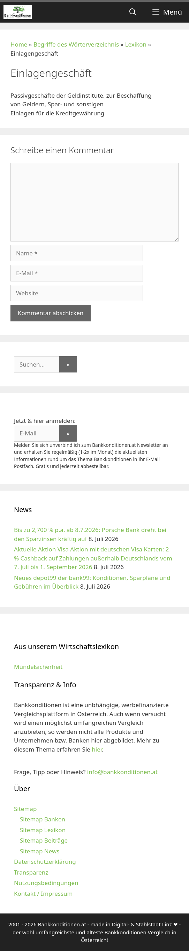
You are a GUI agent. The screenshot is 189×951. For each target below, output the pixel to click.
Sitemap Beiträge (44, 840)
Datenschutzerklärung (45, 862)
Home (18, 44)
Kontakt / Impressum (43, 893)
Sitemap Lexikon (43, 830)
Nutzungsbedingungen (46, 883)
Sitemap (25, 809)
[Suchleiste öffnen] (132, 12)
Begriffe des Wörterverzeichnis (76, 44)
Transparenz (31, 872)
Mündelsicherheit (38, 667)
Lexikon (135, 44)
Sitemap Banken (42, 819)
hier (97, 749)
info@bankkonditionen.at (122, 772)
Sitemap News (39, 851)
